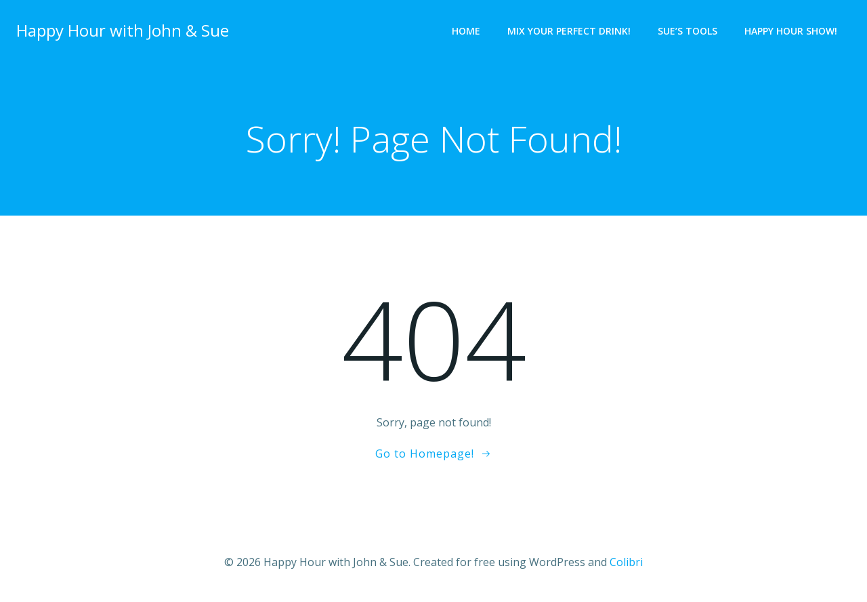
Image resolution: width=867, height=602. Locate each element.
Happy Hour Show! (790, 30)
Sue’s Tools (687, 30)
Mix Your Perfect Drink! (569, 30)
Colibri (626, 562)
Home (466, 30)
